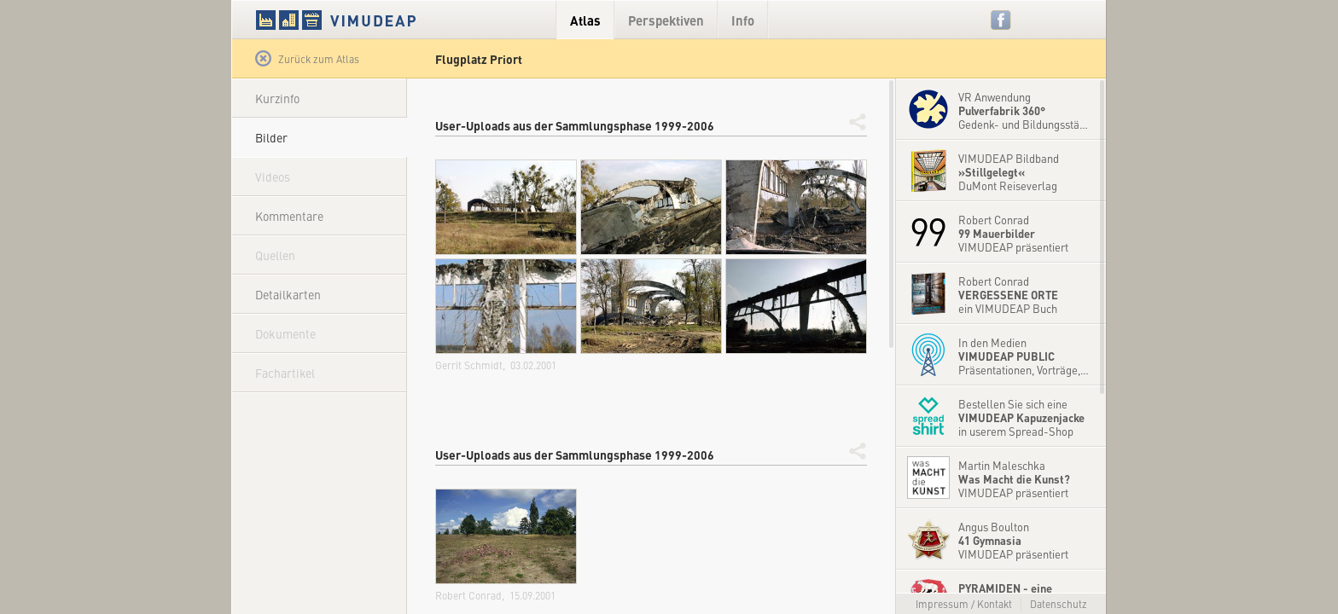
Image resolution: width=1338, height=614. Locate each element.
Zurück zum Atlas (307, 59)
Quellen (275, 255)
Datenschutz (1058, 604)
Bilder (271, 137)
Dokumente (285, 333)
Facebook (1001, 20)
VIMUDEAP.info (368, 19)
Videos (272, 176)
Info (742, 20)
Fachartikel (285, 372)
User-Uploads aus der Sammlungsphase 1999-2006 (574, 125)
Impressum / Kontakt (964, 604)
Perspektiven (666, 20)
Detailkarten (288, 294)
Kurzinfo (277, 98)
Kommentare (289, 215)
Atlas (585, 20)
